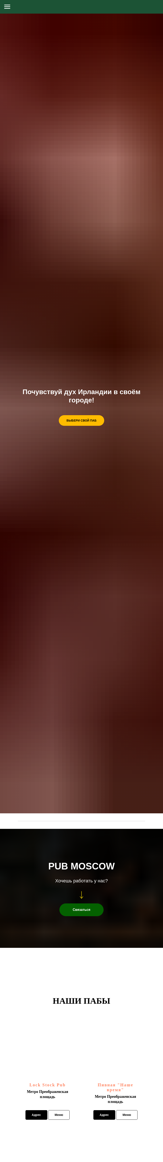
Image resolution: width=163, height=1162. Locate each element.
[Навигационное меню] (7, 7)
